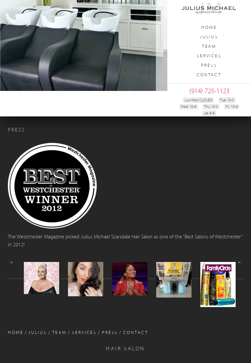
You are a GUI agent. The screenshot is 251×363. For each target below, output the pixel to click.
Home (209, 27)
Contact (209, 75)
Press (209, 65)
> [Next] (239, 280)
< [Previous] (12, 280)
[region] (83, 45)
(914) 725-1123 (209, 91)
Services (209, 56)
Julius (209, 37)
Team (209, 46)
